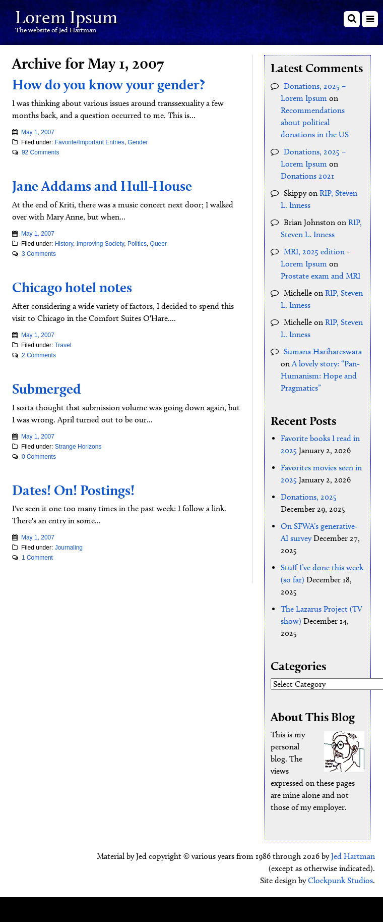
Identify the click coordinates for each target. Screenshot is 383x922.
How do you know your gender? (108, 84)
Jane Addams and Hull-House (102, 185)
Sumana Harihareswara (323, 351)
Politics (137, 243)
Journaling (69, 547)
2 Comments (39, 355)
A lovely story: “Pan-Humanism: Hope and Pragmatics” (320, 376)
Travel (62, 345)
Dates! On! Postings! (73, 490)
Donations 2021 (307, 176)
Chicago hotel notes (72, 287)
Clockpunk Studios (340, 880)
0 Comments (39, 456)
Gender (137, 142)
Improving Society (100, 243)
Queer (158, 243)
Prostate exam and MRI (320, 276)
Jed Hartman (353, 856)
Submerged (46, 388)
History (64, 243)
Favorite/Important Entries (89, 142)
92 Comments (40, 152)
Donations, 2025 (309, 497)
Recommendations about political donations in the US (315, 122)
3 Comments (39, 253)
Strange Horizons (78, 446)
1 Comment (37, 557)
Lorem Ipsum (66, 17)
